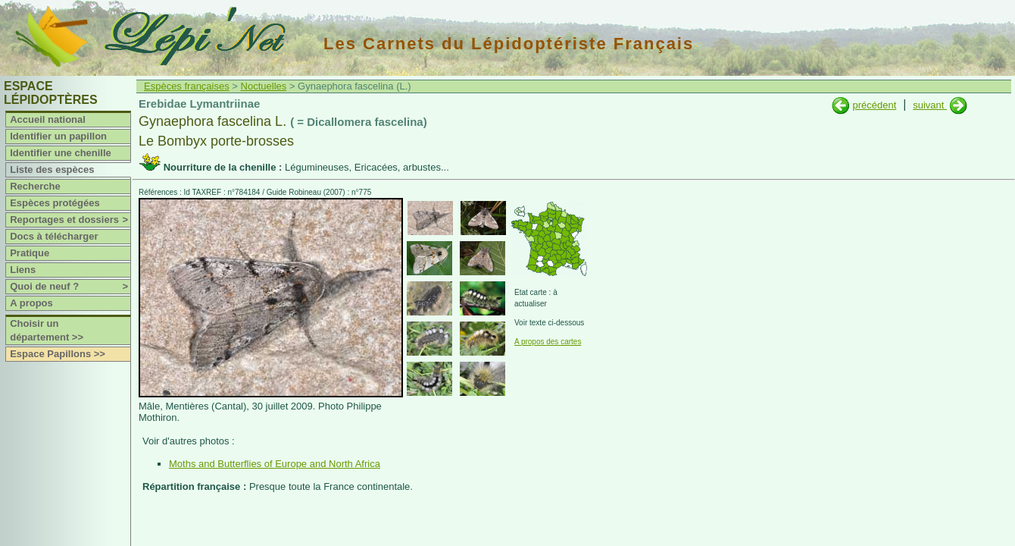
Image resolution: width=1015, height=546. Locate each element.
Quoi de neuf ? (70, 286)
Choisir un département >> (46, 330)
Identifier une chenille (60, 152)
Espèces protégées (55, 203)
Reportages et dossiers (70, 220)
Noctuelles (264, 86)
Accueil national (48, 119)
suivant (930, 105)
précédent (874, 105)
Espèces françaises (187, 86)
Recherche (35, 186)
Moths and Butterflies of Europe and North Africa (274, 463)
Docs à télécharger (54, 236)
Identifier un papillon (58, 136)
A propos (31, 303)
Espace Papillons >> (57, 353)
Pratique (29, 253)
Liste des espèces (52, 169)
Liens (23, 269)
